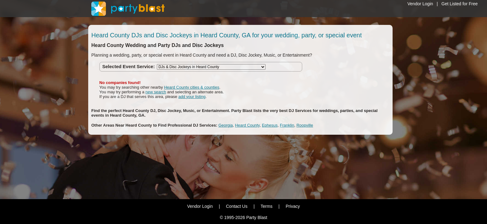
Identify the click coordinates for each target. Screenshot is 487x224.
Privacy (293, 206)
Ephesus (270, 125)
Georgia (225, 125)
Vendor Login (420, 3)
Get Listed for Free (459, 3)
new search (155, 92)
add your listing (191, 96)
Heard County (247, 125)
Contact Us (236, 206)
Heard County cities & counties (191, 87)
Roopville (304, 125)
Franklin (287, 125)
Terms (266, 206)
